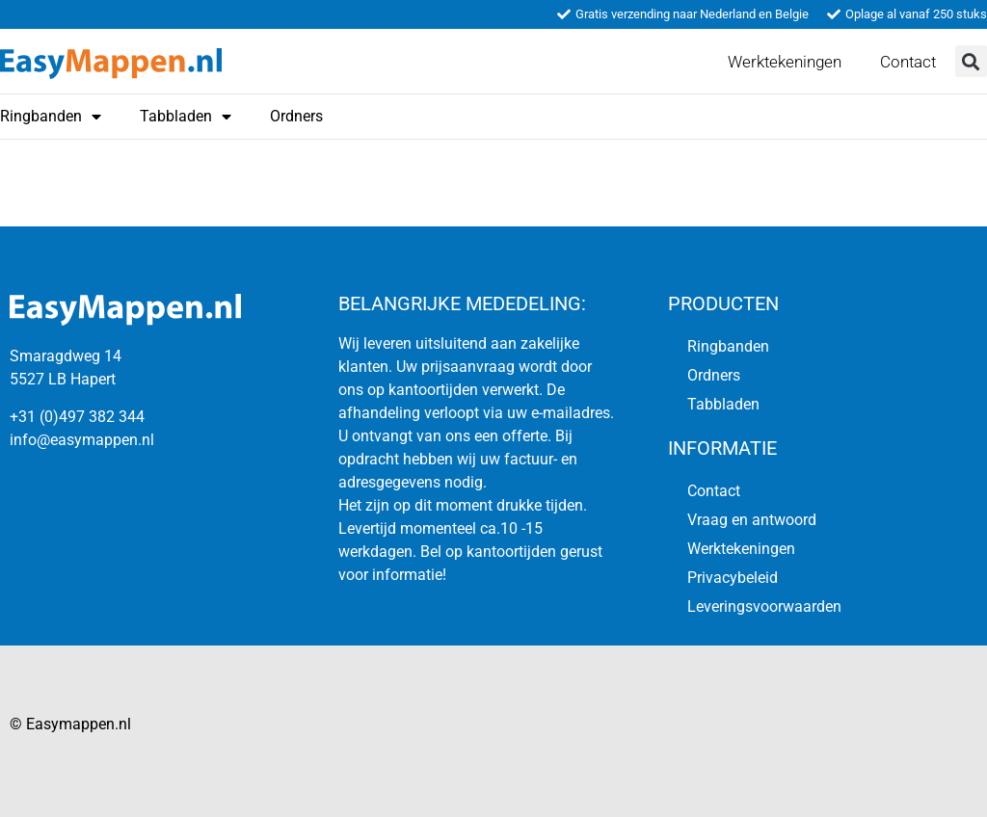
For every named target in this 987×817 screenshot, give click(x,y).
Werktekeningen (784, 61)
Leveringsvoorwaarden (764, 606)
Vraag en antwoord (751, 520)
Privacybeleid (732, 577)
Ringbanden (728, 346)
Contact (908, 61)
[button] (971, 61)
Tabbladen (185, 116)
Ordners (296, 116)
